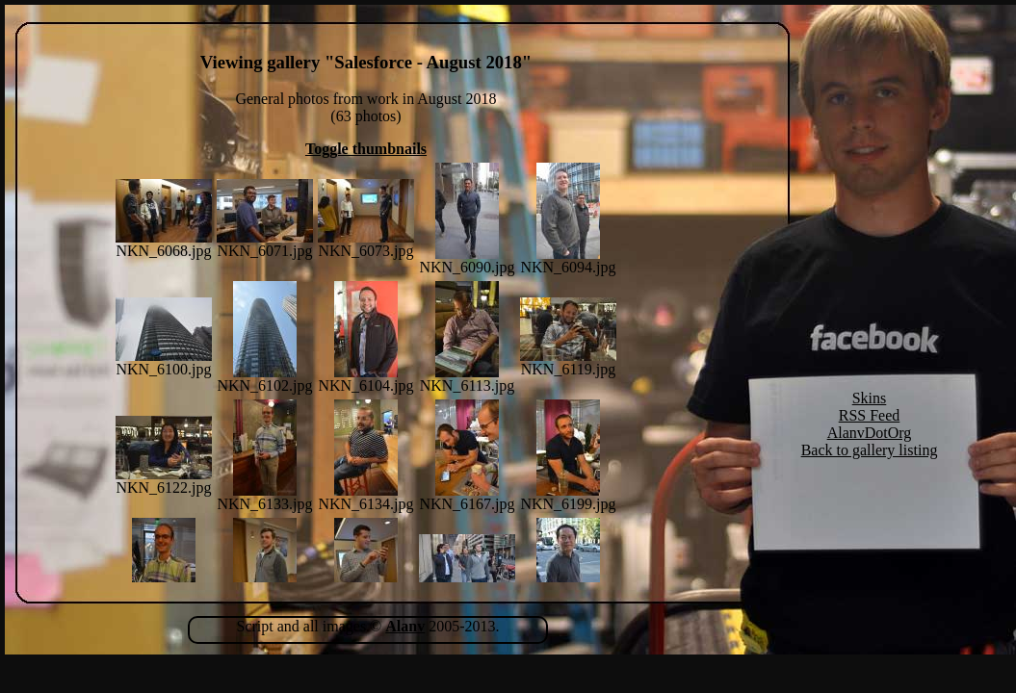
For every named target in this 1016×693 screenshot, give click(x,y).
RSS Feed (869, 415)
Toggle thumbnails (366, 149)
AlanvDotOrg (869, 432)
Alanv (405, 626)
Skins (869, 398)
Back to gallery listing (869, 450)
